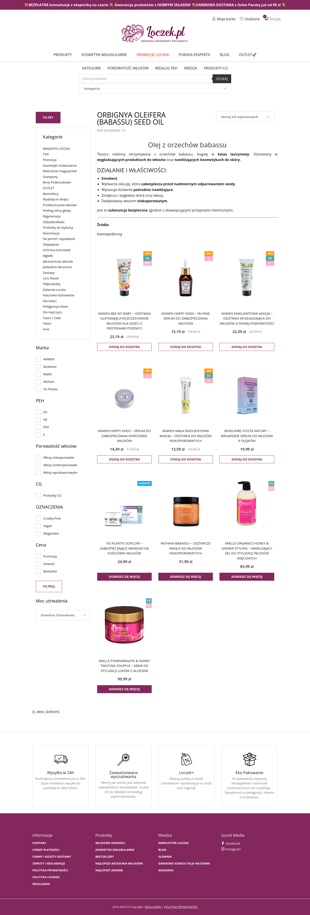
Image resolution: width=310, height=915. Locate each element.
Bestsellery (51, 193)
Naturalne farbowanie (58, 295)
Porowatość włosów (128, 68)
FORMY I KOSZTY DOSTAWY (51, 856)
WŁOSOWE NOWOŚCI (110, 843)
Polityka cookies (46, 877)
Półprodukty (51, 283)
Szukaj (222, 78)
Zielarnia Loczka (54, 289)
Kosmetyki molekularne (104, 54)
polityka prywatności (181, 907)
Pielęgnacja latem (55, 306)
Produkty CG (216, 68)
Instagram (231, 849)
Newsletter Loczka (173, 843)
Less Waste (51, 278)
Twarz (47, 323)
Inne (46, 329)
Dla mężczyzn (52, 312)
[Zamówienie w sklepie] (245, 116)
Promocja (50, 159)
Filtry (48, 117)
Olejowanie (51, 244)
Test (46, 154)
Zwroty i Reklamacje (48, 863)
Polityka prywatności (50, 870)
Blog (224, 54)
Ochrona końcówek (57, 249)
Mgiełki (48, 255)
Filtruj (49, 586)
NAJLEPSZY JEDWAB (109, 870)
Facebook (230, 843)
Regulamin (41, 884)
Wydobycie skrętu (55, 199)
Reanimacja (51, 233)
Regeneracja (51, 216)
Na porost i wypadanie (59, 238)
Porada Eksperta (194, 54)
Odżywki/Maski (53, 221)
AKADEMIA (166, 870)
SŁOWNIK (165, 856)
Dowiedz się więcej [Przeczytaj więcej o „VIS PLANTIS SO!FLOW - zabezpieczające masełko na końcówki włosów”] (124, 576)
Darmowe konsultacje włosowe (184, 863)
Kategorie (91, 68)
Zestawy (49, 272)
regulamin (153, 907)
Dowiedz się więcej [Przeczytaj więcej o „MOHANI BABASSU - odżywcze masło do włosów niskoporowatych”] (185, 576)
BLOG (162, 849)
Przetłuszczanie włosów (59, 204)
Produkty (62, 54)
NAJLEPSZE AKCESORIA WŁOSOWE (119, 863)
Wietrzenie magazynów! (60, 170)
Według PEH (166, 68)
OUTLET (48, 187)
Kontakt (39, 843)
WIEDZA (190, 68)
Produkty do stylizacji (58, 227)
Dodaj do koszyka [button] (124, 347)
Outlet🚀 (248, 54)
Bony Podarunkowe (57, 182)
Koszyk (273, 18)
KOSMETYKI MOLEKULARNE (114, 849)
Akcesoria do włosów (58, 261)
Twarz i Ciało (52, 317)
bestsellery (104, 856)
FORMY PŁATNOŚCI (45, 849)
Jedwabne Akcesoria (57, 266)
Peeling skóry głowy (57, 210)
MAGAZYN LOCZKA (56, 148)
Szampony (50, 176)
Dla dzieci (50, 300)
